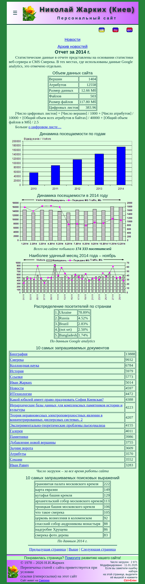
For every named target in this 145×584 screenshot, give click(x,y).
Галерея (16, 431)
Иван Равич (19, 465)
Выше (73, 549)
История (17, 371)
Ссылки (16, 377)
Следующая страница (98, 549)
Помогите (73, 558)
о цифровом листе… (45, 127)
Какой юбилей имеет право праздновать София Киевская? (57, 399)
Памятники (19, 437)
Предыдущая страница (47, 549)
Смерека (17, 360)
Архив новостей (72, 46)
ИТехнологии (21, 394)
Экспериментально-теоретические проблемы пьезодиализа (57, 425)
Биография (19, 354)
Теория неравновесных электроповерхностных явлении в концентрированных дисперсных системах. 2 (56, 417)
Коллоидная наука (24, 365)
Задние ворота (21, 448)
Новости (72, 39)
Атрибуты (18, 454)
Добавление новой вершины (33, 442)
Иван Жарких (21, 382)
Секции (16, 459)
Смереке (44, 580)
